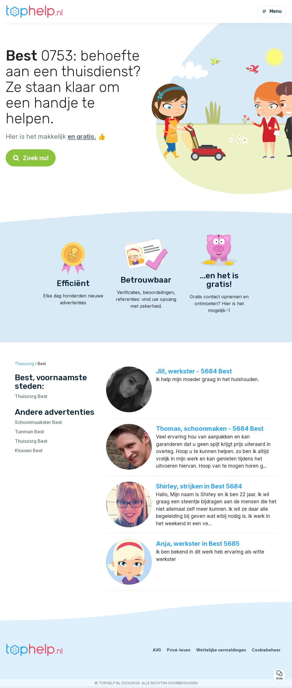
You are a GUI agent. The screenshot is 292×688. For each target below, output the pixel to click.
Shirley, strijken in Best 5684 (199, 486)
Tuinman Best (29, 431)
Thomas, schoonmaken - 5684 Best (209, 428)
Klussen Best (28, 450)
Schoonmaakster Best (38, 422)
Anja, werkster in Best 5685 (198, 543)
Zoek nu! (31, 158)
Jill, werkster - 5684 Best (194, 371)
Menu (271, 11)
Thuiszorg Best (31, 396)
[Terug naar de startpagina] (34, 11)
